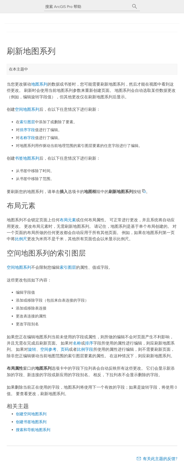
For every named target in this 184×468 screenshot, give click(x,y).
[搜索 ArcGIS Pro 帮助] (87, 6)
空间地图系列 (27, 109)
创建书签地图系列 (31, 422)
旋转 (32, 349)
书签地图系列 (27, 158)
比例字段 (85, 349)
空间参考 (48, 349)
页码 (65, 349)
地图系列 (39, 84)
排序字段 (27, 130)
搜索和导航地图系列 (33, 429)
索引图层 (27, 122)
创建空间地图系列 (31, 414)
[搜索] (134, 6)
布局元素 (68, 219)
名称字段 (27, 137)
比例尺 (21, 238)
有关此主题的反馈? (160, 458)
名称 (77, 343)
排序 (89, 343)
